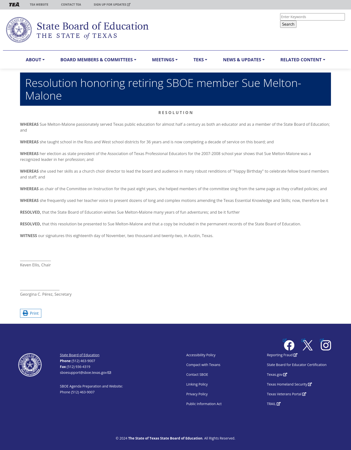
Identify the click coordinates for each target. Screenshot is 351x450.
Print (31, 313)
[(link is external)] (289, 344)
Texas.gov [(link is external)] (277, 374)
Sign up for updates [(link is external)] (112, 4)
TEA (14, 4)
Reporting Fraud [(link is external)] (282, 355)
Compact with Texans (203, 364)
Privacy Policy (197, 394)
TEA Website (39, 4)
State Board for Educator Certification (297, 364)
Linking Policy (197, 384)
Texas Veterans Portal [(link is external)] (286, 394)
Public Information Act (204, 403)
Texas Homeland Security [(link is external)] (289, 384)
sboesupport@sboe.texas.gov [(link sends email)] (85, 372)
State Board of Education (79, 355)
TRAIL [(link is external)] (274, 403)
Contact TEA (71, 4)
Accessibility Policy (200, 355)
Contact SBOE (197, 374)
